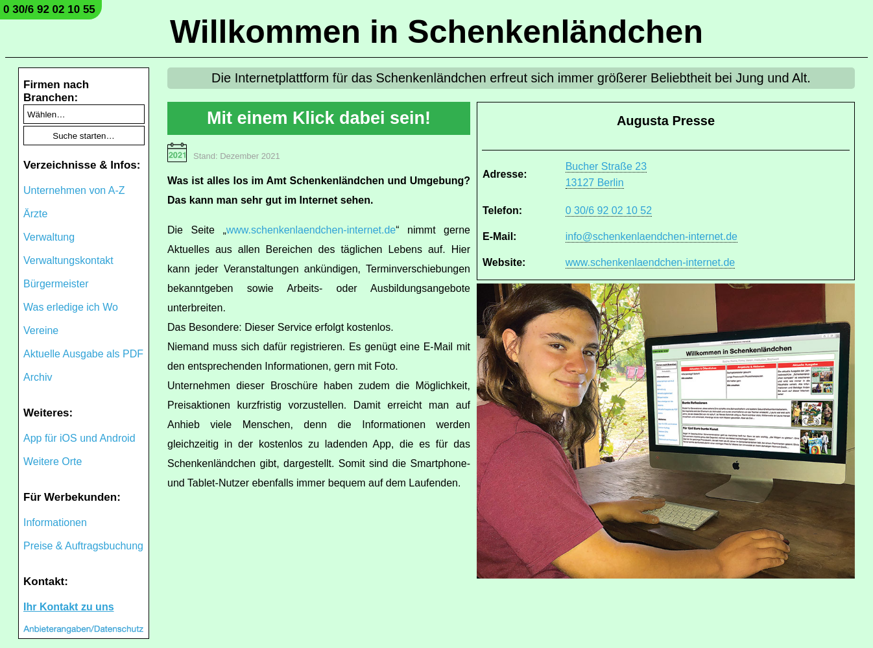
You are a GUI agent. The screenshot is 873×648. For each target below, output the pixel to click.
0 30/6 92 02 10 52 (609, 210)
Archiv (37, 377)
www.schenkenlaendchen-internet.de (650, 262)
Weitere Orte (52, 461)
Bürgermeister (55, 283)
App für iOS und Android (79, 438)
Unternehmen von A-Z (74, 190)
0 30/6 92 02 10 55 (49, 9)
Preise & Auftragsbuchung (83, 545)
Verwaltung (49, 237)
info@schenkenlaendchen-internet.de (651, 236)
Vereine (40, 330)
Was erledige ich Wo (70, 307)
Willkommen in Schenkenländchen (436, 32)
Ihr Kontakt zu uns (68, 606)
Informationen (55, 522)
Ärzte (35, 213)
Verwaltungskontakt (68, 260)
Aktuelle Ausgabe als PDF (83, 353)
